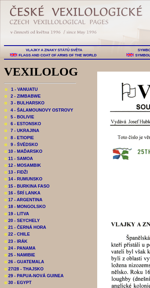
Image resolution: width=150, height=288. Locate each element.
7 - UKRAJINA (21, 130)
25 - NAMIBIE (19, 254)
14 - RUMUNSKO (23, 178)
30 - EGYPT (18, 282)
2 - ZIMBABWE (22, 96)
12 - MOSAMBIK (22, 165)
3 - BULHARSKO (24, 102)
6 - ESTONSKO (22, 123)
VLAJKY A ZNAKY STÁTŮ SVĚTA (54, 50)
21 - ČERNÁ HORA (25, 227)
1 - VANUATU (21, 89)
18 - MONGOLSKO (25, 206)
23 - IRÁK (16, 241)
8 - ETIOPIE (19, 137)
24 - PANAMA (20, 248)
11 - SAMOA (18, 158)
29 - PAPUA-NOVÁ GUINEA (34, 275)
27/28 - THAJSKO (24, 268)
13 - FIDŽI (16, 172)
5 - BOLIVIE (19, 116)
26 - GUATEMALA (24, 261)
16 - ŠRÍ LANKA (22, 192)
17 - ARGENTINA (23, 199)
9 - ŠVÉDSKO (21, 144)
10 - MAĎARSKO (23, 151)
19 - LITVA (16, 213)
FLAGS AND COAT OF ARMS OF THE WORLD (58, 55)
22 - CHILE (17, 234)
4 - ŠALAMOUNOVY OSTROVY (38, 110)
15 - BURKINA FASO (27, 186)
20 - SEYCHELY (22, 220)
